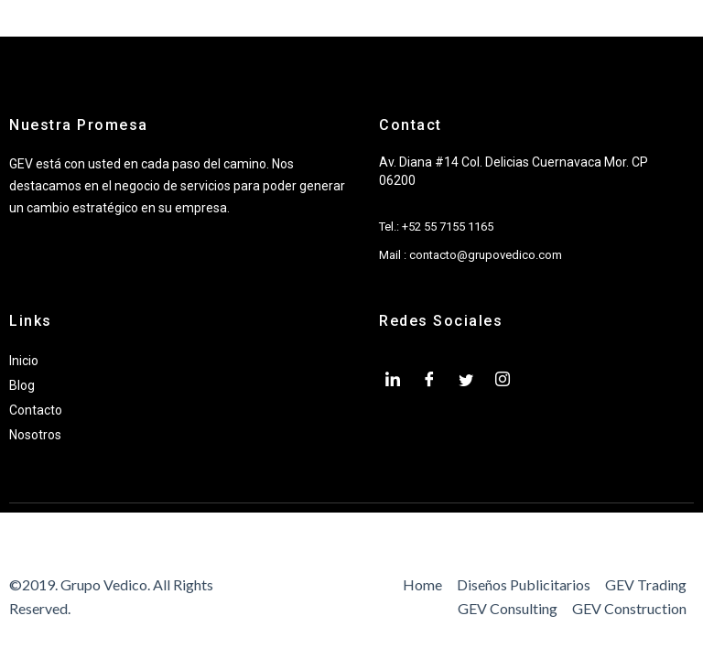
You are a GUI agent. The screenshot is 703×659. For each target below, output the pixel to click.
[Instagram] (502, 380)
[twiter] (466, 380)
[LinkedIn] (392, 380)
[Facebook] (429, 380)
